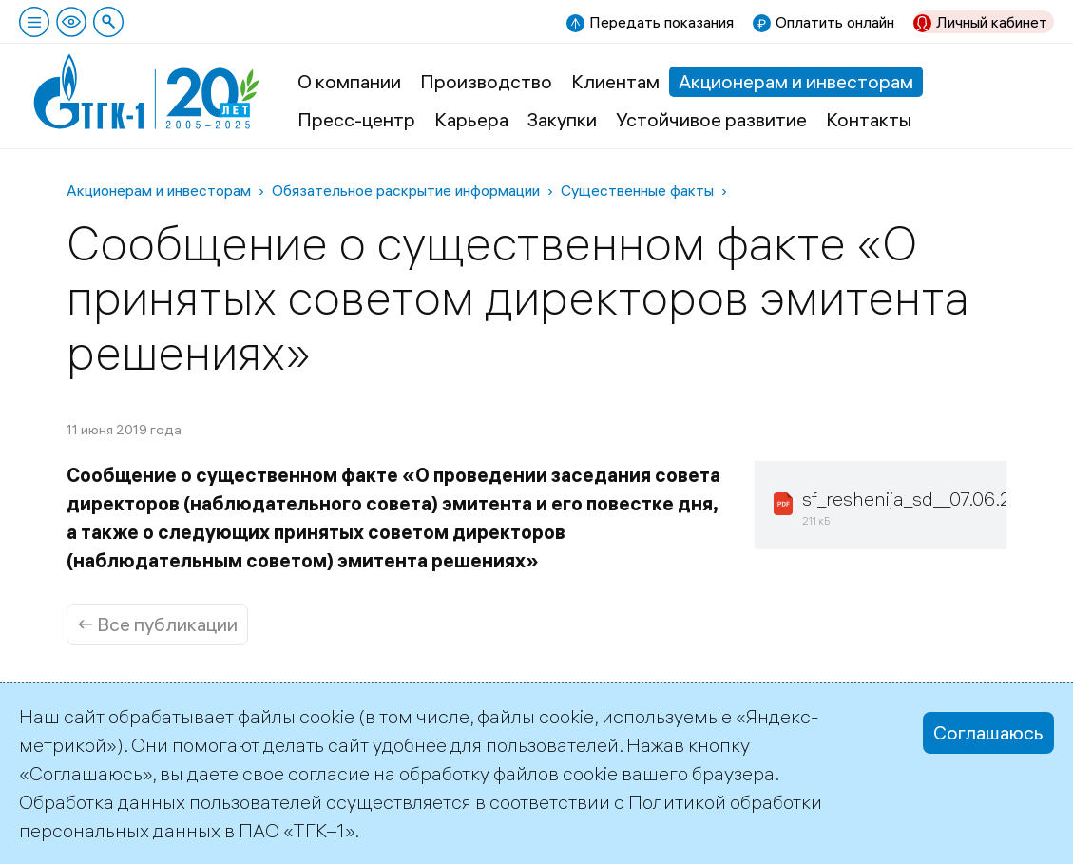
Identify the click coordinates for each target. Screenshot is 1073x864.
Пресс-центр (356, 119)
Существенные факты (637, 190)
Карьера (471, 119)
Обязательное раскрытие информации (406, 190)
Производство (486, 81)
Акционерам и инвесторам (796, 81)
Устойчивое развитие (711, 119)
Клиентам (615, 81)
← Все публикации (157, 624)
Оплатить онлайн (835, 21)
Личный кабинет (991, 21)
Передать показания (661, 21)
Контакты (868, 119)
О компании (349, 81)
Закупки (562, 119)
